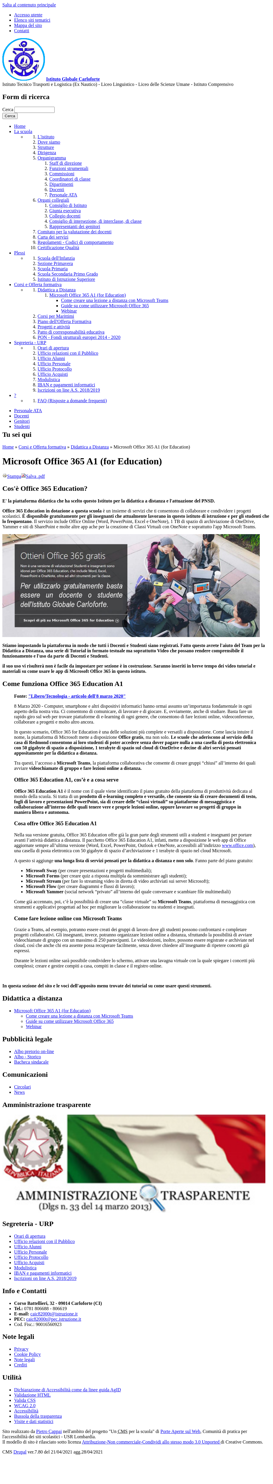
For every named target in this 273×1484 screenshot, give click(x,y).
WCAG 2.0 (25, 1405)
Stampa (11, 476)
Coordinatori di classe (69, 178)
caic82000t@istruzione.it (54, 1313)
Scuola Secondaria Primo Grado (68, 273)
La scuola (23, 131)
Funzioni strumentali (68, 168)
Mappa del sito (28, 25)
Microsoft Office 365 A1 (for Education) (87, 295)
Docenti (56, 189)
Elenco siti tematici (32, 20)
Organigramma (52, 157)
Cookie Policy (27, 1354)
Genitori (22, 421)
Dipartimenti (61, 184)
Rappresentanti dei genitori (74, 226)
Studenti (22, 426)
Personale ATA (63, 194)
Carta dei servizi (53, 237)
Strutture (46, 147)
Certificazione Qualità (58, 247)
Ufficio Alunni (51, 358)
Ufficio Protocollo (55, 368)
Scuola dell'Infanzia (56, 258)
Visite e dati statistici (33, 1421)
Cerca (8, 109)
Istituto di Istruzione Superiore (66, 279)
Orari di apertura (53, 347)
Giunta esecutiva (65, 210)
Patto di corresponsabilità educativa (71, 332)
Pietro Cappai (49, 1431)
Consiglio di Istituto (68, 205)
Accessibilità (26, 1410)
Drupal (20, 1451)
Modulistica (49, 379)
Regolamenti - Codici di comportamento (76, 242)
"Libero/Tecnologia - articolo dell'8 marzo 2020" (77, 696)
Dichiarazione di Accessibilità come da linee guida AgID (67, 1389)
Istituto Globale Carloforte (73, 79)
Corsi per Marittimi (56, 316)
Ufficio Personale (54, 363)
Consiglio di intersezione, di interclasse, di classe (95, 221)
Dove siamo (49, 142)
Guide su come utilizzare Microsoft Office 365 (105, 305)
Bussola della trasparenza (38, 1416)
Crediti (20, 1364)
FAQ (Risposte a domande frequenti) (72, 400)
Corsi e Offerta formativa (38, 284)
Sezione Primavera (55, 263)
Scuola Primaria (53, 268)
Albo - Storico (27, 1056)
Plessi (19, 252)
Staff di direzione (65, 163)
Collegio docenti (64, 215)
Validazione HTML (32, 1395)
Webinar (69, 310)
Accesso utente (28, 14)
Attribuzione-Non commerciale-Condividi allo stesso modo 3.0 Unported (151, 1441)
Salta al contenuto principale (29, 4)
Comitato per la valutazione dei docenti (75, 231)
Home (20, 126)
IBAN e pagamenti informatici (66, 384)
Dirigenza (47, 152)
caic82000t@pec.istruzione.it (53, 1319)
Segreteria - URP (30, 342)
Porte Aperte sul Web (180, 1431)
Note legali (24, 1359)
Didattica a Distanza (57, 289)
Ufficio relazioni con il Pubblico (68, 353)
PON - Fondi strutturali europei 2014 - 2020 (79, 337)
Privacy (21, 1349)
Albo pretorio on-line (34, 1051)
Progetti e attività (54, 326)
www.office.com (237, 845)
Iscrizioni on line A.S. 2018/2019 (69, 390)
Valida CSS (25, 1400)
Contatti (21, 30)
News (19, 1092)
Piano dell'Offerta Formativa (64, 321)
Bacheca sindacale (31, 1061)
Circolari (22, 1086)
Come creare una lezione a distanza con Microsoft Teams (114, 300)
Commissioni (61, 173)
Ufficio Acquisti (53, 374)
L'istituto (46, 136)
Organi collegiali (53, 200)
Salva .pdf (33, 476)
